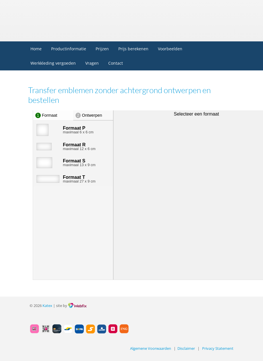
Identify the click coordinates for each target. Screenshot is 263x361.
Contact (115, 63)
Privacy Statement (217, 348)
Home (36, 48)
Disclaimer (186, 348)
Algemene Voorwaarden (150, 348)
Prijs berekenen (133, 48)
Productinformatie (68, 48)
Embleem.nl (68, 11)
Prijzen (102, 48)
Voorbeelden (170, 48)
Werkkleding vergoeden (53, 63)
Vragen (92, 63)
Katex (47, 305)
